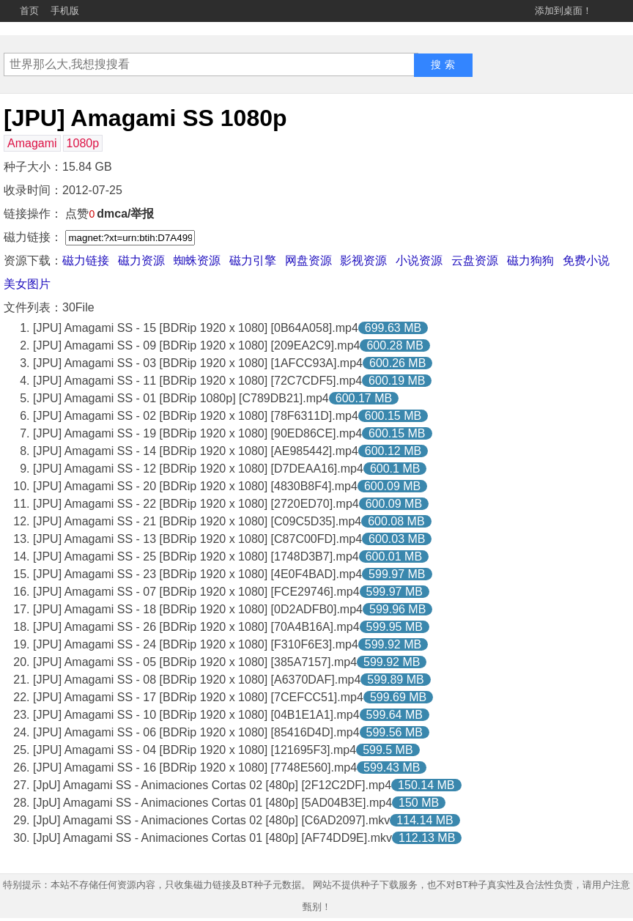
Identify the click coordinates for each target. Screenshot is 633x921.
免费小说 (586, 260)
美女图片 (27, 284)
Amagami (32, 143)
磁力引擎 (252, 260)
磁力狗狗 (530, 260)
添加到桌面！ (563, 10)
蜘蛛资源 (197, 260)
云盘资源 (474, 260)
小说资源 (419, 260)
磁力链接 (85, 260)
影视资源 (363, 260)
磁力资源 (141, 260)
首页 (29, 10)
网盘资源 (308, 260)
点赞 (80, 213)
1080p (83, 143)
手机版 (65, 10)
